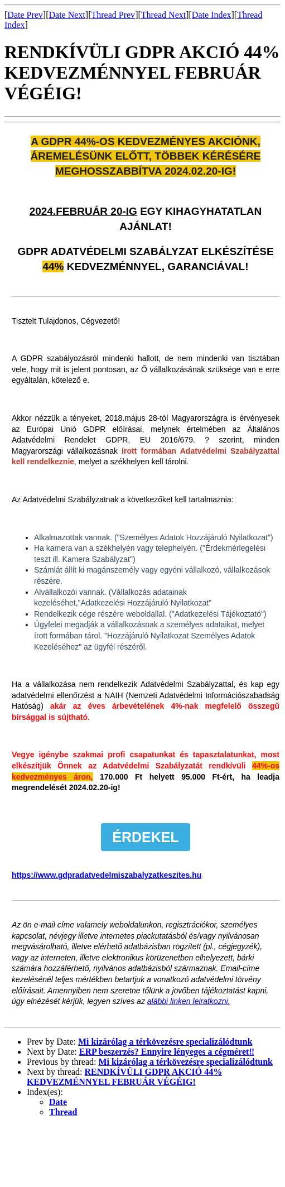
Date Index (211, 15)
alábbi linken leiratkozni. (188, 1001)
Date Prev (25, 15)
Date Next (67, 15)
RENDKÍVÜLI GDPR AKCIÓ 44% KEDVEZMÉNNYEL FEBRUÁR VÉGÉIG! (124, 1077)
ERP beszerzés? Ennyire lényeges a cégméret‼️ (166, 1051)
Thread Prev (113, 15)
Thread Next (163, 15)
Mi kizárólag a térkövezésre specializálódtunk (165, 1041)
